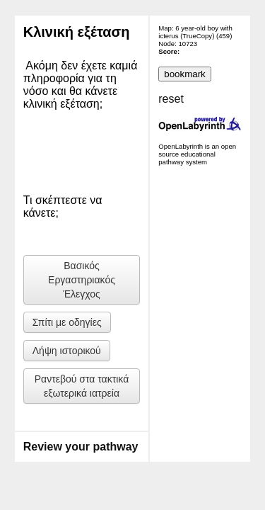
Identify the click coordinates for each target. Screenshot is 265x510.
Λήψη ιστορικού (67, 350)
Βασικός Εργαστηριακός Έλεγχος (81, 280)
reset (171, 99)
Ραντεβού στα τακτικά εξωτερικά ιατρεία (82, 386)
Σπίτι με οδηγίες (67, 322)
